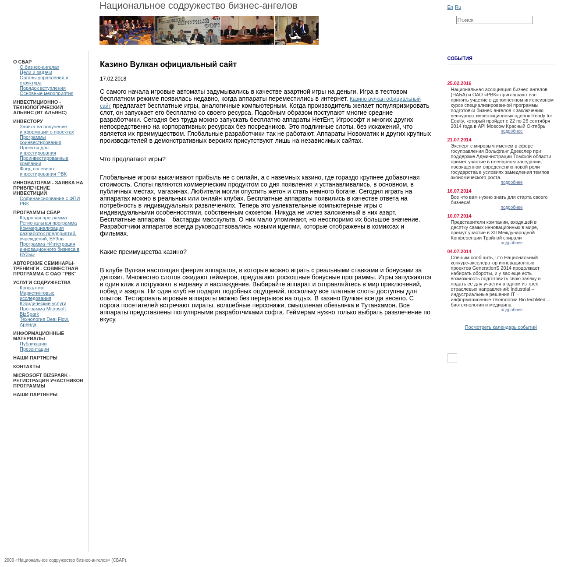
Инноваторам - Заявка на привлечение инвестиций (48, 188)
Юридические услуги (43, 303)
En (450, 7)
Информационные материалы (38, 336)
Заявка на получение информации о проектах (47, 129)
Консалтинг (32, 287)
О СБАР (22, 61)
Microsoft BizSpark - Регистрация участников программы (48, 380)
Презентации (34, 349)
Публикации (33, 343)
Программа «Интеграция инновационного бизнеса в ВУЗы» (49, 249)
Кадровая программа (43, 217)
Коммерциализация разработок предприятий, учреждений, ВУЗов (48, 233)
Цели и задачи (36, 72)
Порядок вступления (43, 88)
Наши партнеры (35, 357)
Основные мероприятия (46, 93)
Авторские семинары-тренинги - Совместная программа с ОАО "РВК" (45, 268)
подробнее (512, 131)
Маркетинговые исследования (37, 295)
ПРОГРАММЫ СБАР (36, 212)
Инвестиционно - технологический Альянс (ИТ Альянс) (40, 107)
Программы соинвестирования (40, 139)
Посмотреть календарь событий (501, 327)
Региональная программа (48, 222)
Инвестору (28, 121)
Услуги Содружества (42, 282)
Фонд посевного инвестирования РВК (43, 171)
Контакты (26, 366)
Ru (458, 7)
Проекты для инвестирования (38, 150)
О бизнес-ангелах (39, 67)
